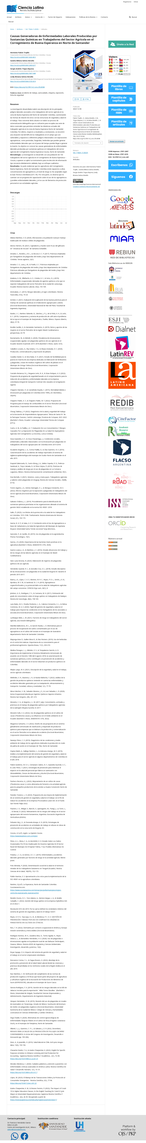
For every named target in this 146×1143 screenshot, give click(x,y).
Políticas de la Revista (87, 17)
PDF (77, 99)
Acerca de (39, 17)
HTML (87, 99)
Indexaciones (71, 17)
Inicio (12, 29)
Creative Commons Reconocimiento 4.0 (86, 187)
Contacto (104, 17)
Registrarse (127, 2)
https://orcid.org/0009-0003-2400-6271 (23, 65)
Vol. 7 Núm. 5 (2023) (32, 29)
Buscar (11, 22)
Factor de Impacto (55, 17)
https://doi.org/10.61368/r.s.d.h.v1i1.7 (23, 1072)
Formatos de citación (82, 143)
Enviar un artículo (117, 141)
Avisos (27, 17)
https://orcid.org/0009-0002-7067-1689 (23, 73)
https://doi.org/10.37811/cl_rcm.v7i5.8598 (29, 87)
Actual (9, 17)
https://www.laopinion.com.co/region (24, 836)
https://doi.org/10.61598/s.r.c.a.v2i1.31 (24, 1059)
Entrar (136, 2)
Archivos (18, 17)
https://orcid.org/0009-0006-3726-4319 (23, 81)
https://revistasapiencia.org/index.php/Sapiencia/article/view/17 (33, 1100)
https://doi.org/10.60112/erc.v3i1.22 (23, 1083)
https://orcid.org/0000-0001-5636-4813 (23, 57)
